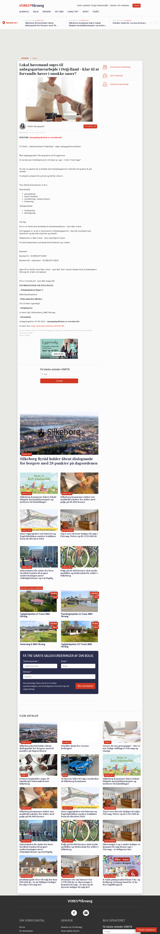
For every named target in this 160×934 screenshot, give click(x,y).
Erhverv (47, 11)
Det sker (59, 11)
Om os (22, 927)
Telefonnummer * (31, 661)
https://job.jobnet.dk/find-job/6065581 (47, 326)
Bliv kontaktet (85, 685)
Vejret (96, 11)
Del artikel (90, 126)
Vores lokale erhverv (70, 931)
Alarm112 (24, 11)
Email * (64, 661)
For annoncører (26, 931)
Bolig (36, 11)
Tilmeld (137, 5)
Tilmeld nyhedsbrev (146, 930)
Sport (86, 11)
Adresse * (27, 672)
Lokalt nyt (73, 11)
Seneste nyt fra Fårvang (71, 927)
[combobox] (24, 676)
